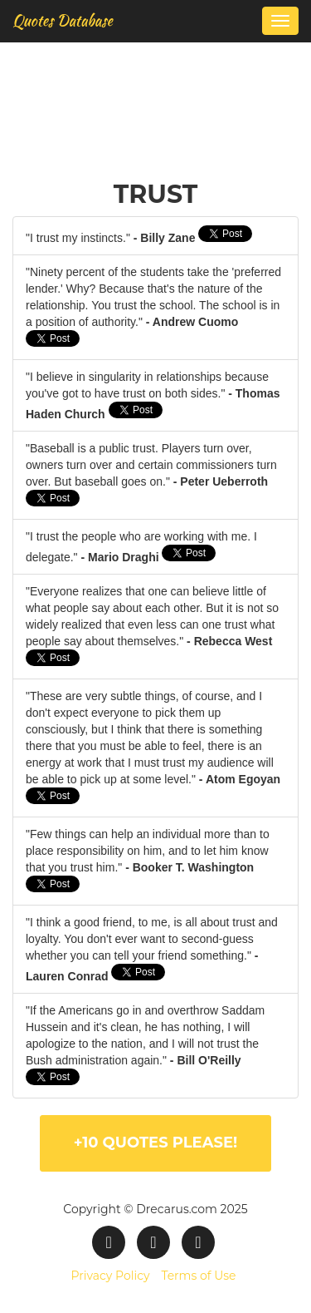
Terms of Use (198, 1275)
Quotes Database (62, 20)
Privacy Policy (109, 1275)
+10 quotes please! (155, 1142)
